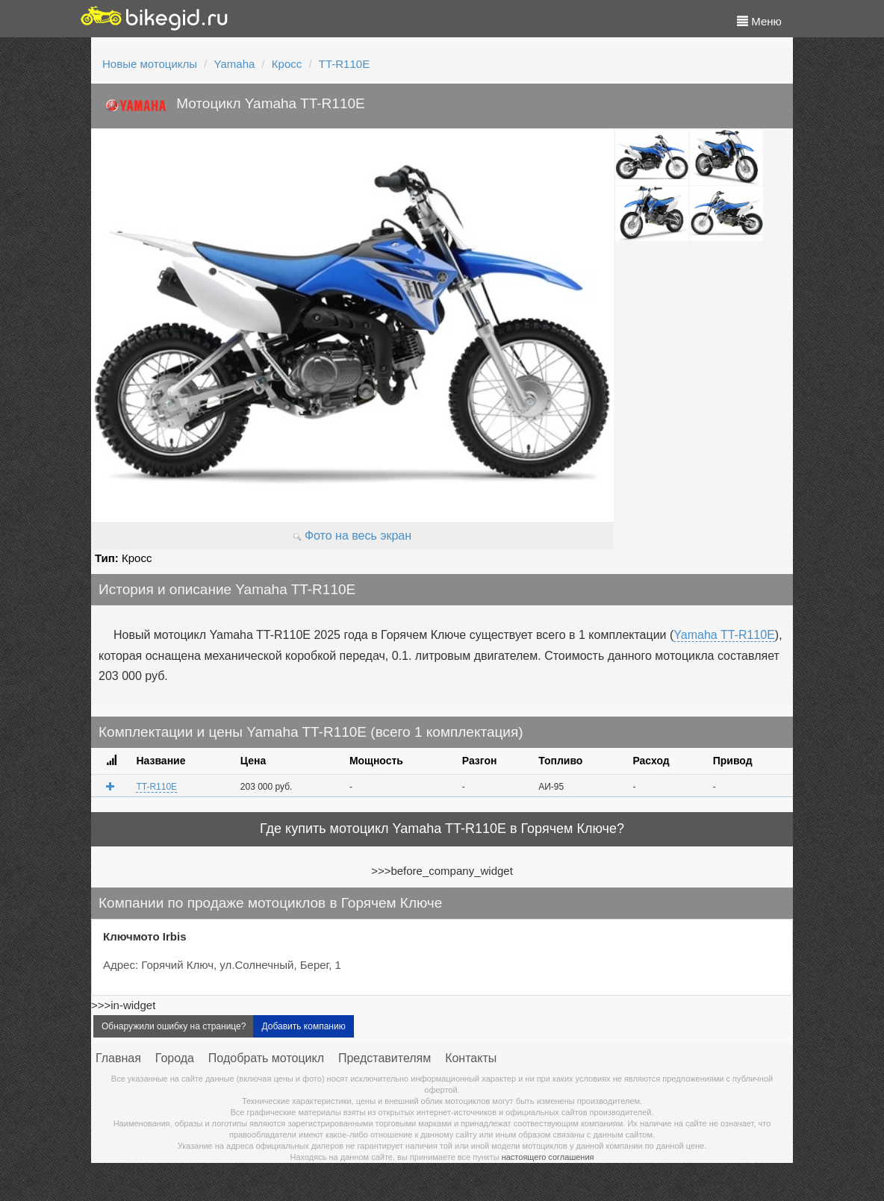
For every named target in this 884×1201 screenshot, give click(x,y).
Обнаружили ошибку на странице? (174, 1026)
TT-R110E (344, 63)
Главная (118, 1058)
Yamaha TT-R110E (723, 634)
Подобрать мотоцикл (266, 1058)
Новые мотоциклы (149, 63)
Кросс (287, 63)
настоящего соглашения (548, 1156)
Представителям (384, 1058)
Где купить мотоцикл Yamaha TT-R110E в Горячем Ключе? (442, 828)
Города (174, 1058)
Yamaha (234, 63)
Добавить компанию (303, 1026)
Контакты (471, 1058)
